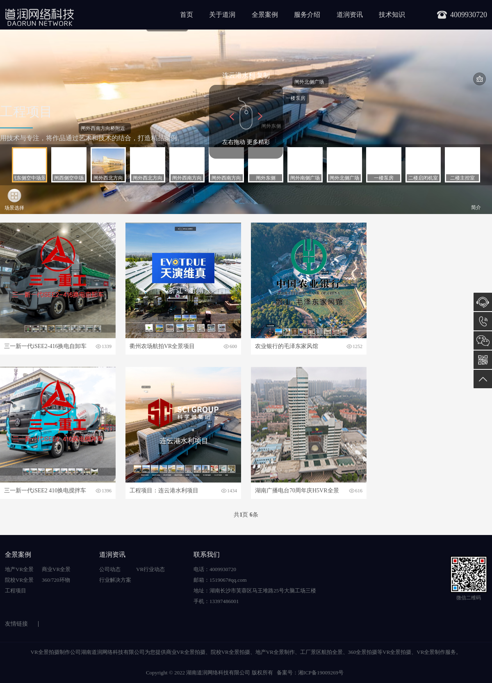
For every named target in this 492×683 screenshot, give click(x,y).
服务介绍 (307, 14)
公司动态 (110, 569)
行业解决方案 (115, 580)
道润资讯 (350, 14)
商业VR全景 (56, 569)
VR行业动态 (150, 569)
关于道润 (222, 14)
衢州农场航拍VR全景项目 (162, 346)
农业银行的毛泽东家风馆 (286, 346)
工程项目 (15, 590)
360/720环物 (56, 580)
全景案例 (265, 14)
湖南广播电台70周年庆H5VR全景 (297, 490)
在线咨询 (483, 302)
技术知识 (392, 14)
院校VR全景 (19, 580)
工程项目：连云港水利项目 (164, 490)
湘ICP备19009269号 (321, 672)
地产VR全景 (19, 569)
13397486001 (483, 321)
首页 (186, 14)
